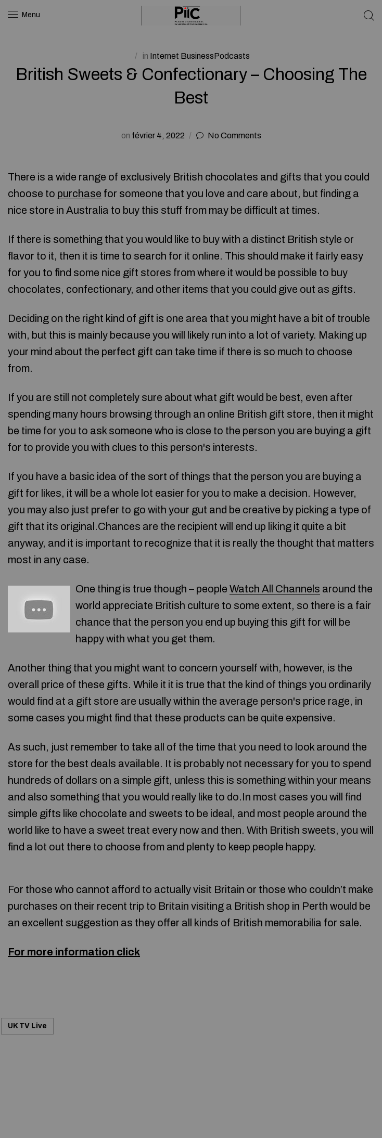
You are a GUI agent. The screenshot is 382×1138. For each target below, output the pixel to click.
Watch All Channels (275, 588)
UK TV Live (27, 1026)
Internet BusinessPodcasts (200, 55)
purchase (79, 193)
